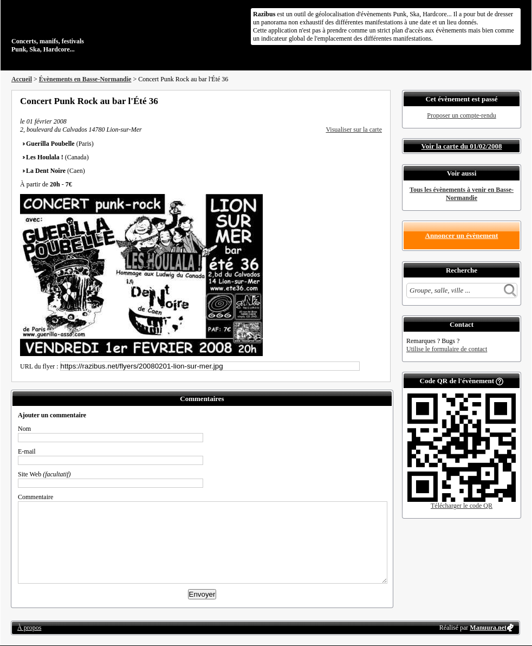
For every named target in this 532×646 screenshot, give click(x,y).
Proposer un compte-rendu (461, 115)
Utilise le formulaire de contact (446, 349)
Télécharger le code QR (461, 505)
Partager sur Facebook (334, 100)
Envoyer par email (363, 100)
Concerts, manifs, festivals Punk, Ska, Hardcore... (81, 29)
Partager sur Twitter (349, 100)
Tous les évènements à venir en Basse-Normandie (462, 194)
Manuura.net (488, 627)
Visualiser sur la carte (354, 129)
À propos (29, 627)
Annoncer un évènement (461, 235)
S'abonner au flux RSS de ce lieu (378, 100)
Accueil (21, 79)
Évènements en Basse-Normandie (85, 79)
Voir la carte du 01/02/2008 (461, 146)
